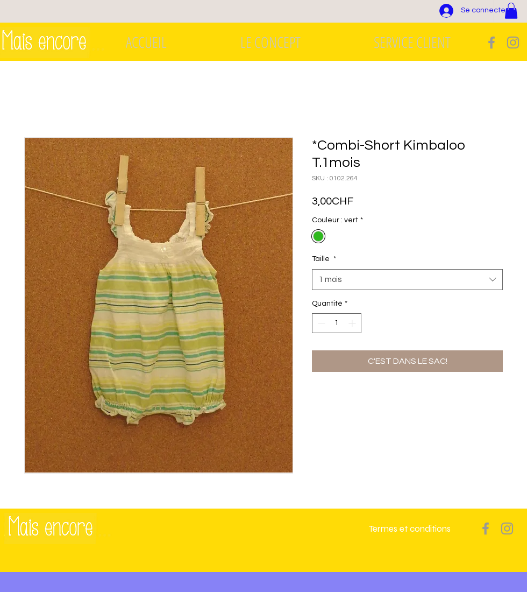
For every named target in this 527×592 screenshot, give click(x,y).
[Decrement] (320, 323)
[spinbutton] (336, 323)
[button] (511, 11)
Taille (324, 259)
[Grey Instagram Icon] (513, 42)
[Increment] (353, 323)
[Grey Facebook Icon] (491, 42)
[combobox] (407, 279)
